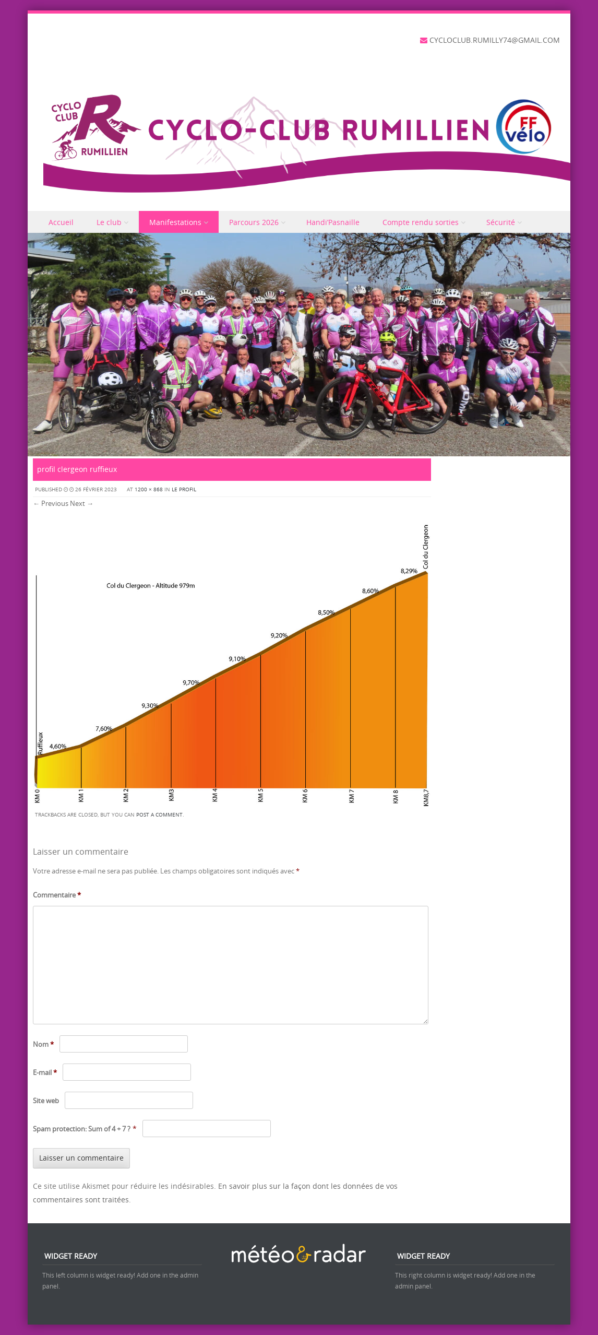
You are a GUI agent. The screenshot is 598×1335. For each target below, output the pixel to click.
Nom (43, 1044)
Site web (46, 1100)
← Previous (50, 503)
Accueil (61, 222)
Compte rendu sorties (420, 222)
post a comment (159, 814)
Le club (109, 222)
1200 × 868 (149, 489)
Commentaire (57, 895)
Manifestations (175, 222)
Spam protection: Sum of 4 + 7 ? (81, 1128)
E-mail (45, 1072)
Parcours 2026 (254, 222)
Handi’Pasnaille (333, 222)
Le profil (184, 489)
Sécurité (500, 222)
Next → (81, 503)
